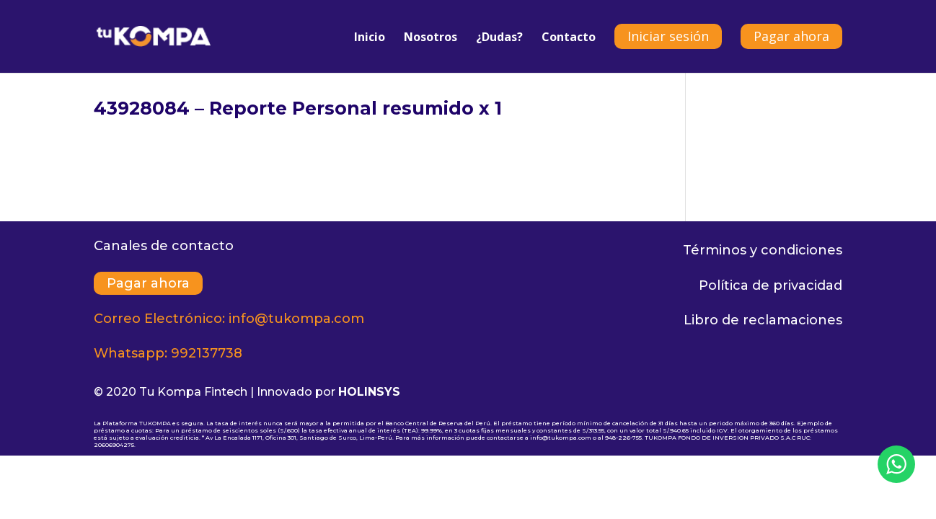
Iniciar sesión (668, 36)
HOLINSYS (369, 392)
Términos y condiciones (762, 250)
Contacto (569, 38)
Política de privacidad (770, 285)
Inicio (369, 38)
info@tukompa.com (296, 319)
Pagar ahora (791, 36)
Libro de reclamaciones (763, 320)
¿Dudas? (499, 38)
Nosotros (430, 38)
